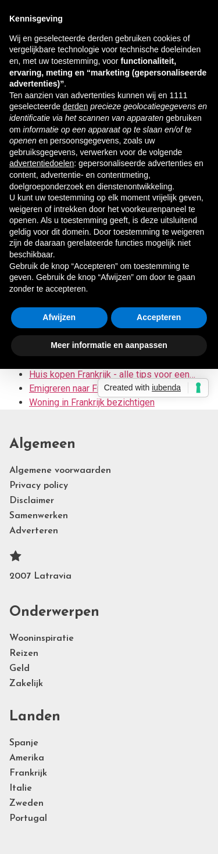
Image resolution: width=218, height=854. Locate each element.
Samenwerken (38, 516)
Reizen (23, 653)
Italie (20, 788)
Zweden (26, 803)
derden (75, 106)
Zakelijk (26, 683)
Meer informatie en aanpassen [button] (109, 345)
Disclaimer (31, 500)
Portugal (28, 818)
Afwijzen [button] (59, 317)
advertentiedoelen (41, 163)
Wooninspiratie (41, 638)
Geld (19, 668)
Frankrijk (28, 773)
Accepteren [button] (159, 317)
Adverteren (33, 531)
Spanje (23, 743)
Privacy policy (38, 485)
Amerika (26, 758)
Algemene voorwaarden (60, 470)
